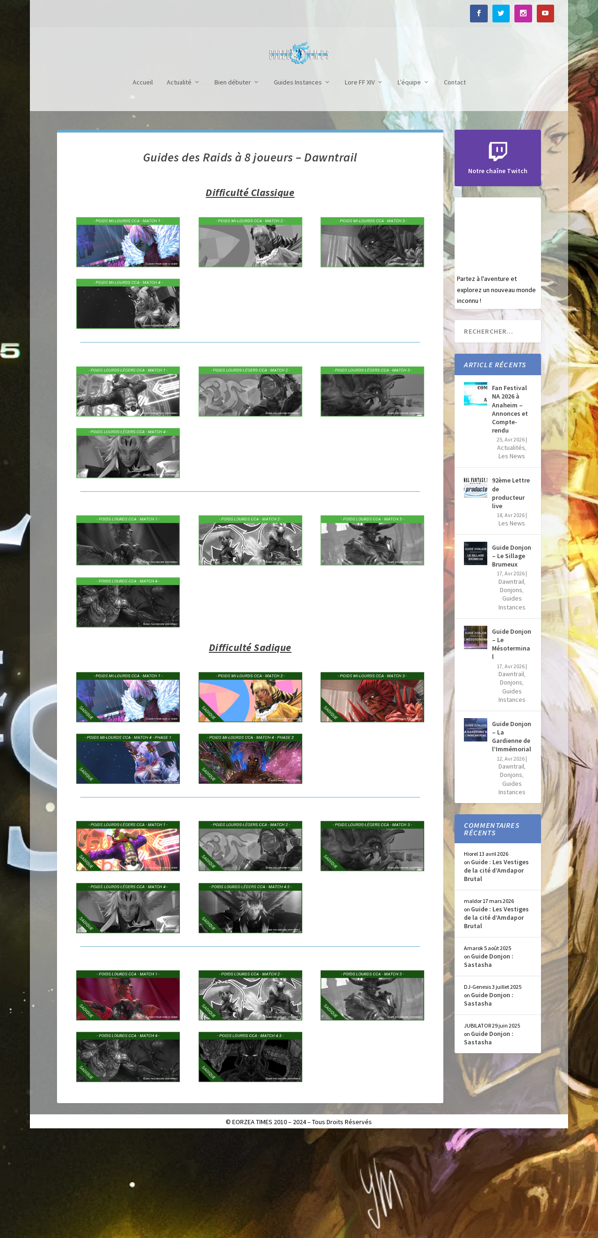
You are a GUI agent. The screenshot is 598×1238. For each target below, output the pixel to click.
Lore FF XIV (360, 185)
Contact (455, 185)
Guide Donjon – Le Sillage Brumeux (511, 658)
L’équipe (409, 185)
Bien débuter (232, 185)
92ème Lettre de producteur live (511, 596)
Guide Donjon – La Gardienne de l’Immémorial (511, 839)
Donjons (511, 692)
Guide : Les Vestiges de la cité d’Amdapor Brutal (496, 973)
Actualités (511, 550)
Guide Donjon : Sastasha (488, 1063)
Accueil (143, 185)
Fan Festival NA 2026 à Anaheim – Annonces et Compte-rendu (510, 511)
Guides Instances (298, 185)
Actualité (179, 185)
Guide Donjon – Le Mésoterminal (511, 747)
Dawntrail (511, 684)
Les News (511, 558)
